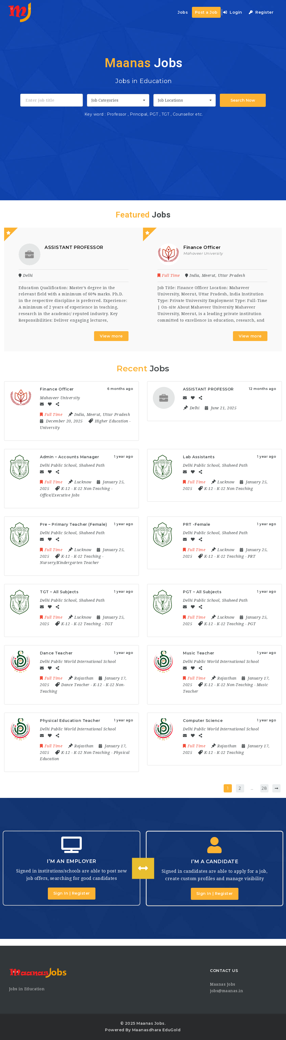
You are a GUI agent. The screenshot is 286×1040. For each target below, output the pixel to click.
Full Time (169, 275)
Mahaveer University (203, 253)
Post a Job (206, 12)
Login (232, 12)
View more (111, 336)
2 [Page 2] (240, 788)
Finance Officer (202, 247)
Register (261, 12)
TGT (166, 114)
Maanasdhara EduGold (156, 1029)
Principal (138, 114)
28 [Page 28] (264, 788)
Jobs (183, 12)
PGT (154, 114)
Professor (117, 114)
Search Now (242, 100)
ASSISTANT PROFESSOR (74, 247)
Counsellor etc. (188, 114)
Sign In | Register (71, 893)
